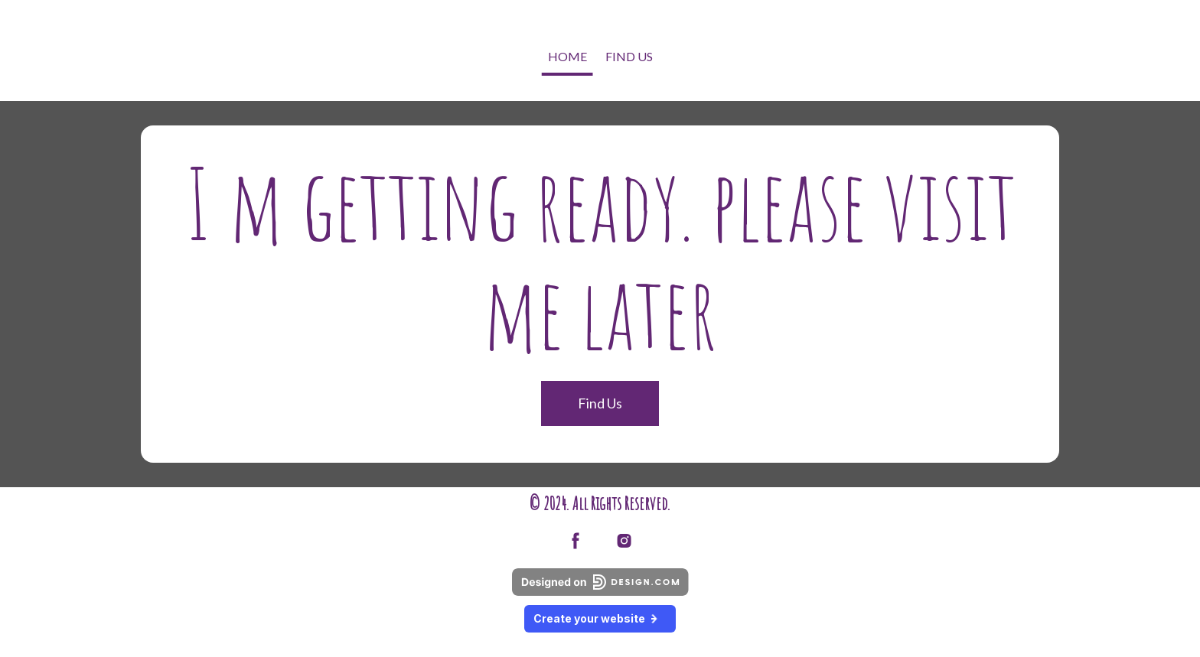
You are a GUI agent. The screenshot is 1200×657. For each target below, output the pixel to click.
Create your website (600, 618)
